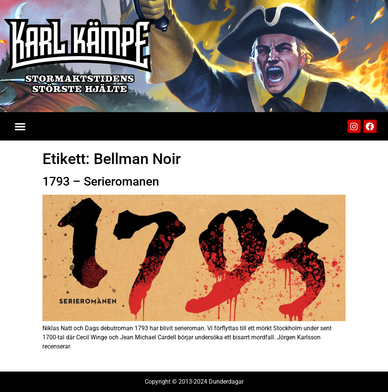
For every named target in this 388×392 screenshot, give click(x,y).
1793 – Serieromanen (100, 181)
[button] (19, 126)
